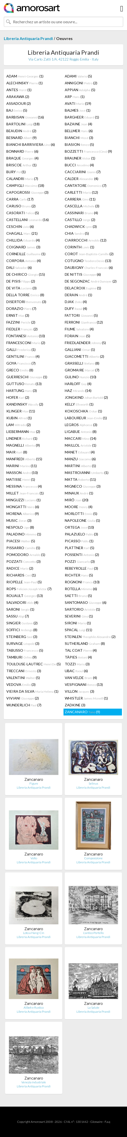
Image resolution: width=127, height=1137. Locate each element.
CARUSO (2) (21, 206)
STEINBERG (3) (21, 636)
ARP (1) (75, 96)
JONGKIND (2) (86, 397)
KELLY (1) (79, 404)
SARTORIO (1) (82, 609)
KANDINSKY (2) (24, 404)
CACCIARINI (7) (83, 172)
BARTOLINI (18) (23, 124)
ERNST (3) (17, 315)
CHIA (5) (77, 233)
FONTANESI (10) (25, 336)
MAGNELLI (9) (23, 445)
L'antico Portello (93, 933)
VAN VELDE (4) (81, 677)
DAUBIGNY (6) (89, 267)
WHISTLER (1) (86, 698)
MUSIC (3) (18, 520)
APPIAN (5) (80, 90)
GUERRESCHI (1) (26, 377)
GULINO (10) (80, 377)
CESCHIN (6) (20, 226)
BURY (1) (16, 172)
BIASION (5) (79, 144)
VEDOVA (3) (21, 684)
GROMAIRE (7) (82, 370)
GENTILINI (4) (23, 356)
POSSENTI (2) (82, 554)
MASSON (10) (22, 472)
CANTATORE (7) (85, 185)
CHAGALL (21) (22, 233)
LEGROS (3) (81, 425)
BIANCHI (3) (79, 137)
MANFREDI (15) (24, 459)
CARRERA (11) (80, 199)
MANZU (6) (80, 459)
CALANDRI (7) (22, 178)
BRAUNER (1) (80, 158)
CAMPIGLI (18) (25, 185)
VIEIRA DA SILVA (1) (32, 691)
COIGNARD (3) (23, 247)
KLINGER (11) (20, 411)
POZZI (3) (80, 561)
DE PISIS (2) (20, 281)
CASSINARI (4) (81, 213)
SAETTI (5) (78, 595)
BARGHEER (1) (82, 117)
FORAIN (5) (77, 336)
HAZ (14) (78, 390)
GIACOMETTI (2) (84, 356)
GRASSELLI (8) (82, 363)
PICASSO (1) (79, 541)
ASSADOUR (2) (18, 103)
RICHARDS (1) (21, 575)
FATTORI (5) (81, 315)
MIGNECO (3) (83, 486)
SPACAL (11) (78, 630)
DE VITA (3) (21, 288)
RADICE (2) (19, 568)
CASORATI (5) (22, 213)
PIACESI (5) (20, 541)
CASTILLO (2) (80, 219)
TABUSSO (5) (24, 650)
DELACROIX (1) (83, 288)
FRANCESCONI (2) (25, 343)
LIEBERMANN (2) (23, 431)
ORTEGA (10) (79, 527)
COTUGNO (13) (88, 260)
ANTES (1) (18, 90)
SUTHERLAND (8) (85, 643)
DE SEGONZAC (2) (91, 281)
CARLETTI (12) (81, 192)
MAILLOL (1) (80, 445)
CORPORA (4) (23, 260)
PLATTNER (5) (79, 548)
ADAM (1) (24, 76)
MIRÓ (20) (76, 500)
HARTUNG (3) (21, 390)
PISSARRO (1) (23, 548)
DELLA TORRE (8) (25, 295)
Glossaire (96, 1122)
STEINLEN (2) (90, 636)
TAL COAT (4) (81, 650)
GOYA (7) (21, 363)
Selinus (93, 783)
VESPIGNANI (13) (84, 684)
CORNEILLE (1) (25, 254)
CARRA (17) (20, 199)
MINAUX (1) (79, 493)
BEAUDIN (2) (21, 131)
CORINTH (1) (79, 247)
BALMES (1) (77, 110)
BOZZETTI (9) (88, 151)
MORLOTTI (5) (81, 513)
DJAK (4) (76, 302)
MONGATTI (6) (22, 507)
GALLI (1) (21, 349)
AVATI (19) (78, 103)
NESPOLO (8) (20, 527)
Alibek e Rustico (34, 1007)
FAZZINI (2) (20, 322)
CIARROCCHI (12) (85, 240)
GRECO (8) (19, 370)
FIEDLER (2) (22, 329)
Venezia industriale (33, 1082)
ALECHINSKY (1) (24, 83)
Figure (33, 783)
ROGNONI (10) (82, 582)
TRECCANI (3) (23, 671)
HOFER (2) (17, 397)
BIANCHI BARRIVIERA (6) (30, 144)
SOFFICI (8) (21, 630)
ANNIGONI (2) (81, 83)
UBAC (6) (76, 671)
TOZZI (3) (77, 664)
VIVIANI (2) (22, 698)
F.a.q (107, 1122)
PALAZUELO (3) (81, 534)
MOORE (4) (78, 507)
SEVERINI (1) (79, 616)
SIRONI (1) (78, 623)
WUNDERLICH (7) (23, 705)
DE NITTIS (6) (83, 274)
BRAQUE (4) (22, 158)
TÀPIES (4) (78, 657)
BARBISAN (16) (25, 117)
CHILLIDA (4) (23, 240)
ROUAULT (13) (24, 595)
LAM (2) (18, 425)
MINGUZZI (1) (23, 500)
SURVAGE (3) (22, 643)
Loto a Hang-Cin (33, 933)
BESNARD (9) (21, 137)
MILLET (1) (25, 493)
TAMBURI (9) (21, 657)
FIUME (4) (79, 329)
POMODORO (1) (25, 554)
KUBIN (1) (19, 418)
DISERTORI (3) (26, 302)
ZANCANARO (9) (82, 712)
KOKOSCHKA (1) (83, 411)
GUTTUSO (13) (24, 384)
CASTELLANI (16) (27, 219)
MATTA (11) (80, 479)
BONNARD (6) (22, 151)
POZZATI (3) (23, 561)
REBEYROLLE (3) (81, 568)
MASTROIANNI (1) (86, 472)
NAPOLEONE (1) (82, 520)
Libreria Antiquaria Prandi (28, 38)
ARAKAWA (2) (17, 96)
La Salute (93, 1007)
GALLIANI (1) (80, 349)
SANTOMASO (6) (85, 602)
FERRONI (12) (84, 322)
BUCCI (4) (79, 165)
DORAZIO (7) (21, 308)
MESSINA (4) (24, 486)
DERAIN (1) (78, 295)
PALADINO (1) (23, 534)
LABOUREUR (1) (86, 418)
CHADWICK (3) (81, 226)
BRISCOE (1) (21, 165)
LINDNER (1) (21, 438)
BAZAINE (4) (78, 124)
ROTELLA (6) (81, 589)
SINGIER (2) (22, 623)
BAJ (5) (16, 110)
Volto (33, 858)
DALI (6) (19, 267)
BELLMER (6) (79, 131)
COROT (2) (89, 254)
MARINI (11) (21, 466)
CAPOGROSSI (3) (27, 192)
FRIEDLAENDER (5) (85, 343)
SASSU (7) (17, 616)
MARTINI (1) (80, 466)
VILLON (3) (79, 691)
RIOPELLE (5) (24, 582)
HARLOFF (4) (78, 384)
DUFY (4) (76, 308)
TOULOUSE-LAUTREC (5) (33, 664)
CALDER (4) (81, 178)
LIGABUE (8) (81, 431)
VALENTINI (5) (23, 677)
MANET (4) (80, 452)
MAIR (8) (16, 452)
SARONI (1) (20, 609)
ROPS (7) (29, 589)
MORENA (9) (22, 513)
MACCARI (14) (80, 438)
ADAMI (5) (78, 76)
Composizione (93, 858)
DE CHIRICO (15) (25, 274)
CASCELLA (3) (82, 206)
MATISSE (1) (20, 479)
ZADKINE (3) (75, 705)
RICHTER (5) (79, 575)
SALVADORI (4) (22, 602)
